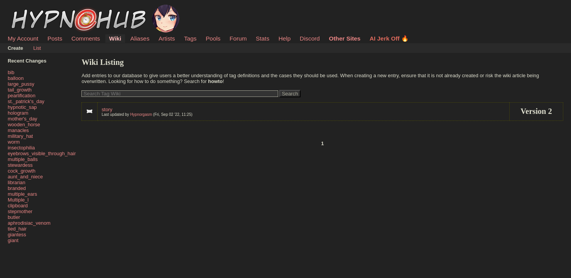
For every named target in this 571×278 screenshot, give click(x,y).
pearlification (21, 95)
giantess (17, 234)
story (106, 109)
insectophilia (21, 148)
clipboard (18, 205)
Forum (238, 38)
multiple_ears (22, 194)
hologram (18, 113)
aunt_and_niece (25, 177)
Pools (213, 38)
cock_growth (21, 171)
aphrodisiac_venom (29, 223)
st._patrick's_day (26, 101)
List (37, 48)
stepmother (20, 211)
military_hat (20, 136)
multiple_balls (23, 159)
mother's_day (22, 119)
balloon (16, 78)
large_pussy (21, 84)
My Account (23, 38)
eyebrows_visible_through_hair (42, 153)
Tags (190, 38)
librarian (16, 182)
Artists (167, 38)
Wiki (115, 38)
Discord (310, 38)
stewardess (20, 165)
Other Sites (344, 38)
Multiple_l (18, 200)
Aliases (140, 38)
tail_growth (20, 90)
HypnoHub (29, 9)
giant (13, 240)
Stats (262, 38)
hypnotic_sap (22, 107)
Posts (54, 38)
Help (285, 38)
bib (11, 72)
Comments (85, 38)
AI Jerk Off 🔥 (389, 38)
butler (14, 217)
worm (14, 142)
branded (17, 188)
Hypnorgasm (141, 114)
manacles (18, 130)
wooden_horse (24, 124)
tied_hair (17, 229)
